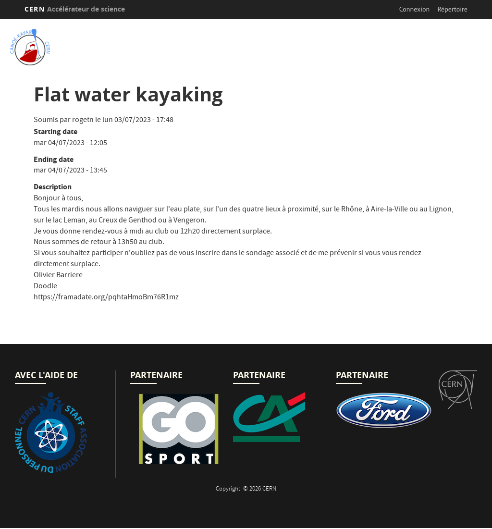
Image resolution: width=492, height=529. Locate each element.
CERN (75, 8)
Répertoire (452, 9)
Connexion (414, 9)
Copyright (229, 489)
